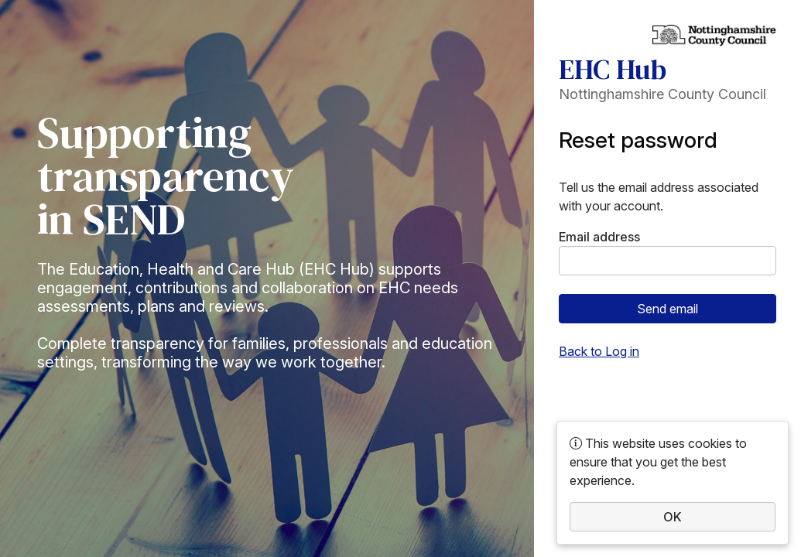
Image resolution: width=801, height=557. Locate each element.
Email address (599, 236)
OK (672, 517)
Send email (667, 308)
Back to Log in (599, 351)
